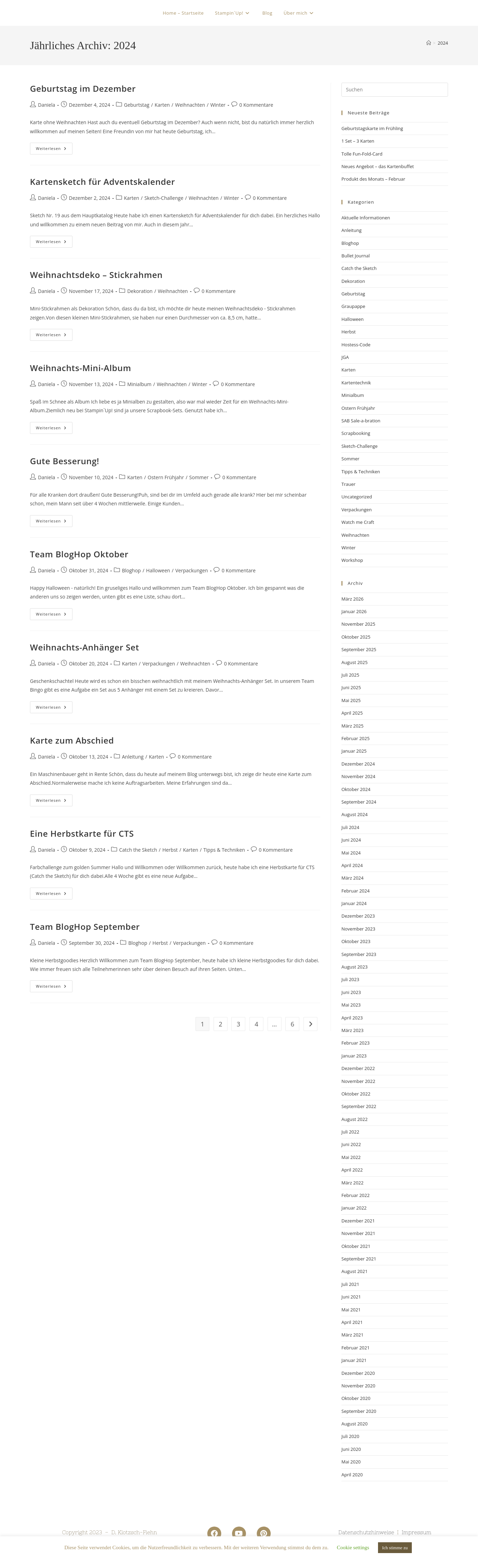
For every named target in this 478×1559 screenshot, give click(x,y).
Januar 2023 (354, 1056)
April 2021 (352, 1322)
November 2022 (358, 1081)
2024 (443, 43)
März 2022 (352, 1183)
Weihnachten (190, 104)
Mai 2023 (351, 1005)
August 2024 (354, 814)
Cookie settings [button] (353, 1547)
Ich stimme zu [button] (395, 1547)
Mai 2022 (351, 1157)
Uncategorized (356, 497)
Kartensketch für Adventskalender (102, 181)
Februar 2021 (355, 1348)
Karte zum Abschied (72, 740)
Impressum (416, 1532)
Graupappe (353, 306)
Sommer (199, 477)
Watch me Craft (357, 522)
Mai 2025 (351, 700)
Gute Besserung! (64, 461)
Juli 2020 (350, 1436)
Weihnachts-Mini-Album (80, 368)
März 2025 (352, 726)
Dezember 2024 (358, 764)
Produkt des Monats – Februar (373, 179)
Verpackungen (191, 570)
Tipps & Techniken (224, 849)
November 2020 (358, 1386)
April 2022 (352, 1170)
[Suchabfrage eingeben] (394, 90)
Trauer (348, 484)
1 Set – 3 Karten (357, 141)
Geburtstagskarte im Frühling (372, 128)
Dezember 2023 (358, 916)
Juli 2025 (350, 675)
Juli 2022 (350, 1132)
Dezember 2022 (358, 1068)
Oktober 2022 (355, 1094)
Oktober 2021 (355, 1246)
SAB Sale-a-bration (360, 420)
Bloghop (131, 570)
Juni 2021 (351, 1297)
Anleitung (133, 756)
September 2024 (358, 802)
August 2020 (354, 1424)
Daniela (46, 104)
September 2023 (358, 954)
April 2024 (352, 865)
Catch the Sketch (138, 849)
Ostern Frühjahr (166, 477)
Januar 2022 (354, 1208)
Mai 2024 (351, 853)
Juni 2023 (351, 992)
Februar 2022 (355, 1195)
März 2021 (352, 1335)
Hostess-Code (355, 344)
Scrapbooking (355, 433)
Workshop (352, 560)
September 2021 (358, 1259)
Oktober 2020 (355, 1398)
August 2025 (354, 662)
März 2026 (352, 599)
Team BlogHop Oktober (79, 554)
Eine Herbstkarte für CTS (82, 833)
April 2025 (352, 713)
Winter (218, 104)
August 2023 (354, 967)
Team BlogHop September (85, 926)
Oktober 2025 (355, 637)
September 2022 (358, 1106)
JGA (345, 357)
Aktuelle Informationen (365, 217)
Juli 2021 (350, 1284)
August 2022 (354, 1119)
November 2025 (358, 624)
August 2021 (354, 1271)
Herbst (170, 849)
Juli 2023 (350, 979)
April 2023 (352, 1018)
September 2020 (358, 1411)
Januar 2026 (354, 611)
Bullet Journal (355, 256)
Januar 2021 (354, 1360)
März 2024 (352, 878)
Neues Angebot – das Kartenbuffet (377, 166)
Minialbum (139, 384)
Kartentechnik (356, 382)
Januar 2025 (354, 751)
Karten (162, 104)
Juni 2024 (351, 840)
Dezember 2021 (358, 1221)
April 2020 (352, 1474)
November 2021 (358, 1233)
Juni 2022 (351, 1144)
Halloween (158, 570)
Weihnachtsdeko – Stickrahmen (96, 274)
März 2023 (352, 1030)
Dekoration (140, 291)
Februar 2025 (355, 738)
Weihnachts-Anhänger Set (84, 647)
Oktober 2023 (355, 941)
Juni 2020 (351, 1449)
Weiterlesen (54, 147)
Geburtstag (136, 104)
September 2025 (358, 649)
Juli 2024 (350, 827)
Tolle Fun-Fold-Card (362, 154)
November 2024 (358, 776)
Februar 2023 (355, 1043)
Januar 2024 (354, 903)
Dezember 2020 (358, 1373)
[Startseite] (428, 43)
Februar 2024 (355, 891)
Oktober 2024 (355, 789)
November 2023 (358, 929)
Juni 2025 (351, 687)
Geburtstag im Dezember (83, 88)
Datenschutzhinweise (366, 1532)
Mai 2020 (351, 1462)
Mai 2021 (351, 1309)
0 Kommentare (256, 104)
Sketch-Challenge (163, 198)
